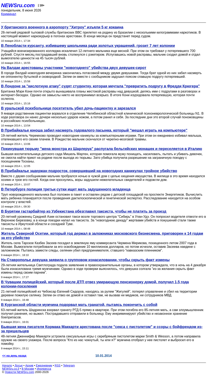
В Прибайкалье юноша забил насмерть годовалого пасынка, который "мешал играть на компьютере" (94, 130)
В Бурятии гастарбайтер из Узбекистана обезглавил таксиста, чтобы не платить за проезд (83, 211)
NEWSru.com (18, 5)
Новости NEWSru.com (19, 372)
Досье (19, 365)
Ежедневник (44, 365)
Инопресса (44, 368)
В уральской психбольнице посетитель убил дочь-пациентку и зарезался (68, 108)
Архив (29, 365)
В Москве (28, 368)
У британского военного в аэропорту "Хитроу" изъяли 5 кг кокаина (62, 27)
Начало (7, 365)
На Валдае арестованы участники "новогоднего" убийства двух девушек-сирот (73, 68)
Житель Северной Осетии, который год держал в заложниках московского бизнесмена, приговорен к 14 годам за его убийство (102, 235)
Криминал (8, 14)
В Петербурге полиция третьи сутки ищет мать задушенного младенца (65, 189)
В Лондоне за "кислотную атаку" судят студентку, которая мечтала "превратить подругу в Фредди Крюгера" (100, 86)
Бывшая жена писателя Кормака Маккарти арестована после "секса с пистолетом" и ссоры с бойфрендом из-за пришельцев (102, 329)
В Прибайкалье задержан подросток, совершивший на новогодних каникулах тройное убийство (89, 171)
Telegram (69, 365)
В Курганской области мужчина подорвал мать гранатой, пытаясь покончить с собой (79, 305)
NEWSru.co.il (10, 368)
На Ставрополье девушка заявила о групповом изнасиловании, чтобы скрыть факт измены (85, 260)
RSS (57, 365)
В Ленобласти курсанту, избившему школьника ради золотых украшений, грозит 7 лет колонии (88, 46)
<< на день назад (14, 355)
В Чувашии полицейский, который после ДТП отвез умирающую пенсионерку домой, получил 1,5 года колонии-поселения (95, 284)
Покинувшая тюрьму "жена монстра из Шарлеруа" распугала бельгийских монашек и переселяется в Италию (101, 149)
